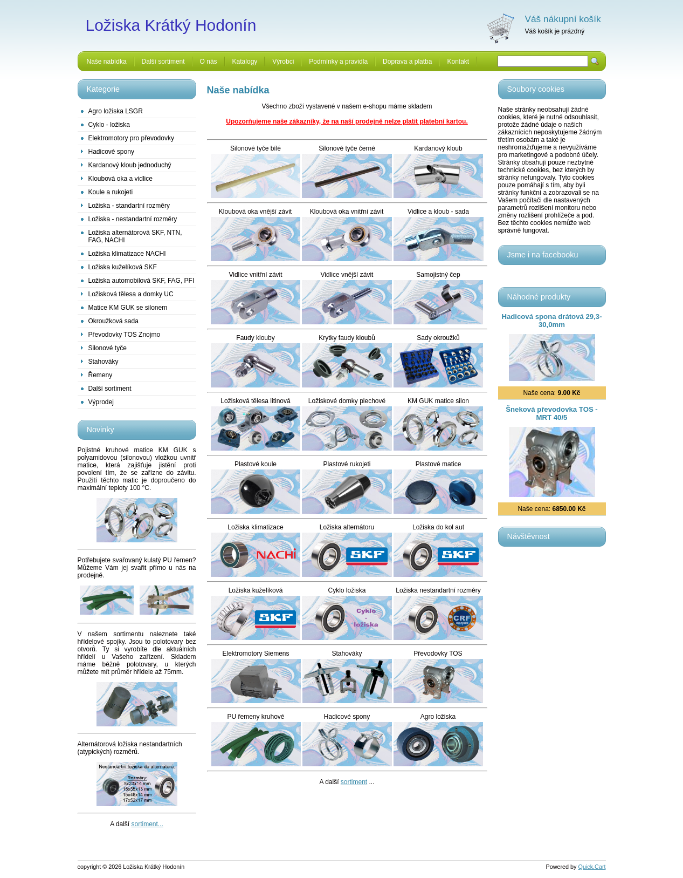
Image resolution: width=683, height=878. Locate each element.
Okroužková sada (113, 321)
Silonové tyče (107, 348)
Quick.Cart (592, 866)
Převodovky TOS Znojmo (124, 334)
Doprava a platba (407, 61)
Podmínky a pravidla (338, 61)
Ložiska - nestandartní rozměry (132, 219)
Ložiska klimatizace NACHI (127, 253)
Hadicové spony (111, 151)
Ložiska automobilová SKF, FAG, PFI (141, 280)
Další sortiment (163, 61)
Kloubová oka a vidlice (120, 178)
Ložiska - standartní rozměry (129, 205)
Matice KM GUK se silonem (128, 307)
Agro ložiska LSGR (115, 111)
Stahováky (103, 361)
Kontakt (458, 61)
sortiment (354, 782)
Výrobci (283, 61)
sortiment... (147, 824)
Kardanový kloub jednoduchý (129, 165)
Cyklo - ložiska (109, 124)
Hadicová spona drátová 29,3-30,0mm (551, 320)
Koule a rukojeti (110, 192)
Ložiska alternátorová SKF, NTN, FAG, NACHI (135, 236)
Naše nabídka (107, 61)
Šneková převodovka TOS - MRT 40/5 (552, 413)
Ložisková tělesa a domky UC (131, 294)
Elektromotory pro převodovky (131, 138)
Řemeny (100, 375)
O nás (208, 61)
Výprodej (101, 402)
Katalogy (245, 61)
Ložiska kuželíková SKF (122, 267)
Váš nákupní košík (563, 18)
